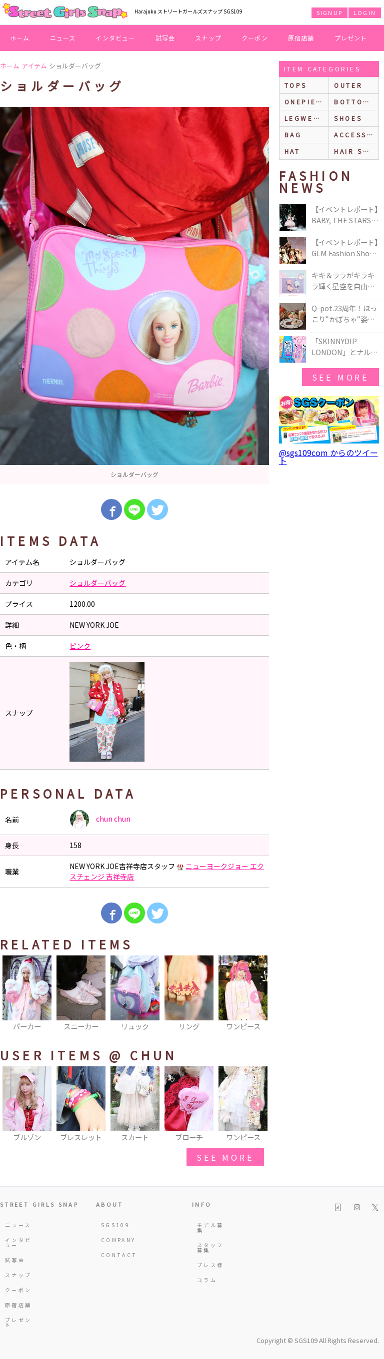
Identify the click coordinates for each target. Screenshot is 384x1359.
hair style (356, 151)
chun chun (100, 820)
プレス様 (210, 1265)
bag (293, 134)
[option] (134, 295)
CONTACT (115, 1255)
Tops (295, 85)
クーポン (255, 37)
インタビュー (115, 37)
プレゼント (351, 37)
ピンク (80, 646)
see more (225, 1157)
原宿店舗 (301, 37)
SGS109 (115, 1225)
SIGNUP (329, 12)
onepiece (306, 101)
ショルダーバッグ (98, 583)
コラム (207, 1280)
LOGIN (365, 12)
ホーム (20, 37)
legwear (304, 118)
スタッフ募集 (210, 1247)
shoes (348, 118)
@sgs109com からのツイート (328, 456)
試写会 (166, 37)
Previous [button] (12, 997)
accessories (356, 134)
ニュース (63, 37)
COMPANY (115, 1240)
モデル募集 (210, 1227)
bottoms (354, 101)
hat (292, 151)
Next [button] (256, 997)
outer (348, 85)
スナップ (208, 37)
